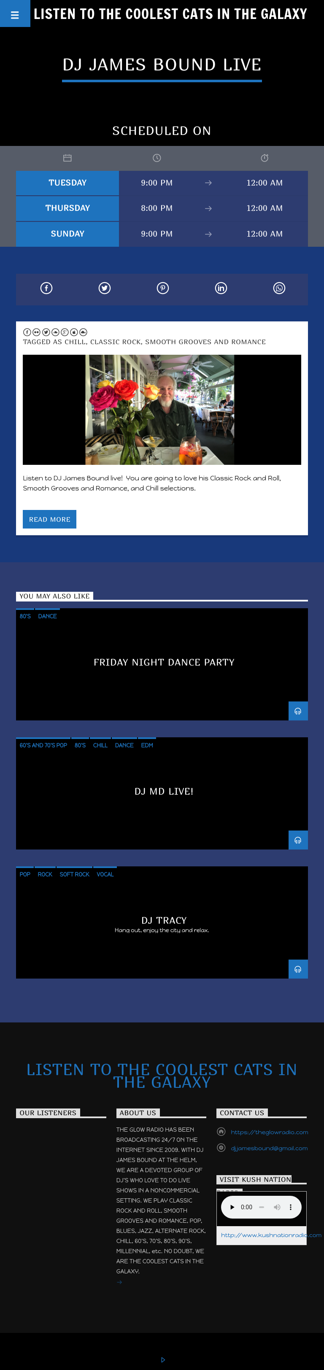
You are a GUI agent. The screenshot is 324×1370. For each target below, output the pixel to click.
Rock (45, 874)
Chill (75, 341)
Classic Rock (115, 341)
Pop (24, 874)
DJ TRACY (164, 920)
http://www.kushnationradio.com (271, 1235)
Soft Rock (74, 874)
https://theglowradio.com (269, 1132)
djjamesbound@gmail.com (269, 1148)
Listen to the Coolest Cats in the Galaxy (171, 13)
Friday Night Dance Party (164, 662)
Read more (49, 519)
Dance (47, 616)
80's (24, 616)
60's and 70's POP (43, 745)
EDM (147, 745)
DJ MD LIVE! (164, 791)
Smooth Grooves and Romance (205, 341)
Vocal (105, 874)
